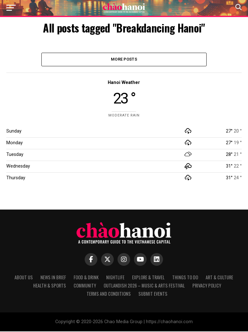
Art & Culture (219, 278)
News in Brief (53, 278)
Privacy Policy (206, 286)
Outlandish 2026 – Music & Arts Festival (144, 286)
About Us (24, 278)
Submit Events (152, 294)
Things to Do (185, 278)
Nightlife (115, 278)
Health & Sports (49, 286)
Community (85, 286)
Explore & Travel (148, 278)
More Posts (124, 59)
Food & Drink (86, 278)
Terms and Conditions (109, 294)
